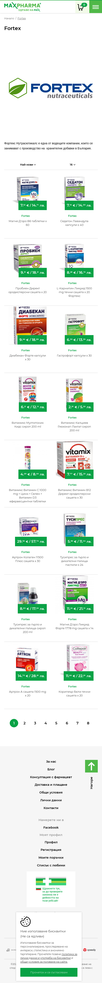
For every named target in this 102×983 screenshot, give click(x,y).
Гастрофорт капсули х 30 (74, 355)
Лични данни (51, 800)
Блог (51, 769)
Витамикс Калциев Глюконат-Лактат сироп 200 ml (74, 426)
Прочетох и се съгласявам (49, 972)
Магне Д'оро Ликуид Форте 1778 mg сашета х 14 (74, 626)
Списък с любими (51, 865)
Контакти (51, 808)
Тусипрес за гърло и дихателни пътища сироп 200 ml (28, 628)
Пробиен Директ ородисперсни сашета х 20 (27, 290)
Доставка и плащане (51, 785)
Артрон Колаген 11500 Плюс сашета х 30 (27, 559)
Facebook (51, 827)
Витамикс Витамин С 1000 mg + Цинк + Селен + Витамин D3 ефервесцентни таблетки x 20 (27, 495)
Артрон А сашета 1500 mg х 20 (27, 693)
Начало (9, 18)
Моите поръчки (51, 857)
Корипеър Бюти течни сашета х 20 (74, 693)
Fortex (25, 215)
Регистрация (51, 850)
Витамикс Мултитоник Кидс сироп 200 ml (28, 424)
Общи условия (51, 792)
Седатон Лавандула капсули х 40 (74, 222)
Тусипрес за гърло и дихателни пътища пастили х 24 (74, 560)
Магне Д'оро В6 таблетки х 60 (28, 222)
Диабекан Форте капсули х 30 (28, 357)
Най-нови (28, 164)
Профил (51, 842)
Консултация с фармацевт (51, 777)
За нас (51, 761)
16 (73, 164)
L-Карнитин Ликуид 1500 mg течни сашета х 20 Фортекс (74, 292)
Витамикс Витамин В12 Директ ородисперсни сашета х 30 (74, 493)
